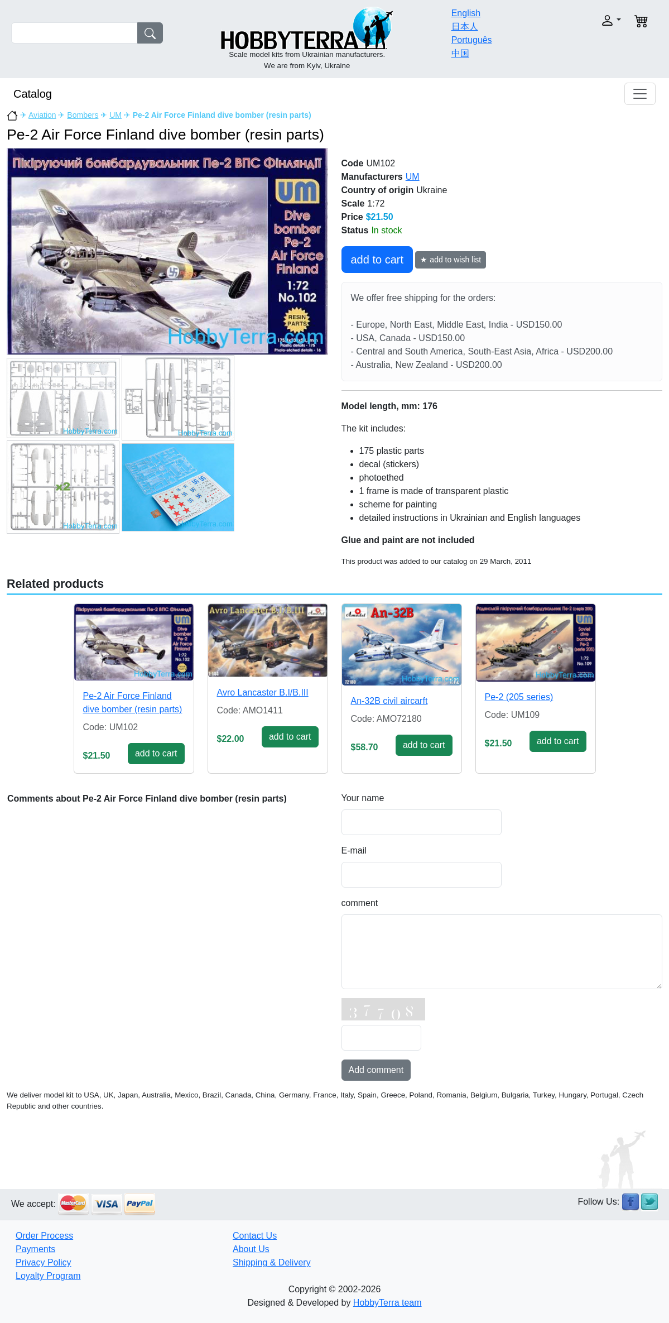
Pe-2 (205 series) (519, 697)
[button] (591, 20)
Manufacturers (372, 176)
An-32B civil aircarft (389, 701)
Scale (353, 203)
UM (115, 115)
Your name (362, 798)
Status (355, 230)
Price (352, 217)
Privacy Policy (43, 1262)
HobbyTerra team (387, 1302)
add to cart (377, 259)
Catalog (32, 94)
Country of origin (377, 190)
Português (471, 40)
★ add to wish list (450, 259)
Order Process (44, 1235)
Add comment (376, 1070)
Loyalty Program (48, 1276)
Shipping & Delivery (272, 1262)
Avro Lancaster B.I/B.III (263, 692)
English (465, 13)
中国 (460, 53)
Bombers (82, 115)
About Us (251, 1249)
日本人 (464, 26)
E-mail (354, 850)
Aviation (42, 115)
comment (359, 903)
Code (352, 163)
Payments (35, 1249)
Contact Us (255, 1235)
